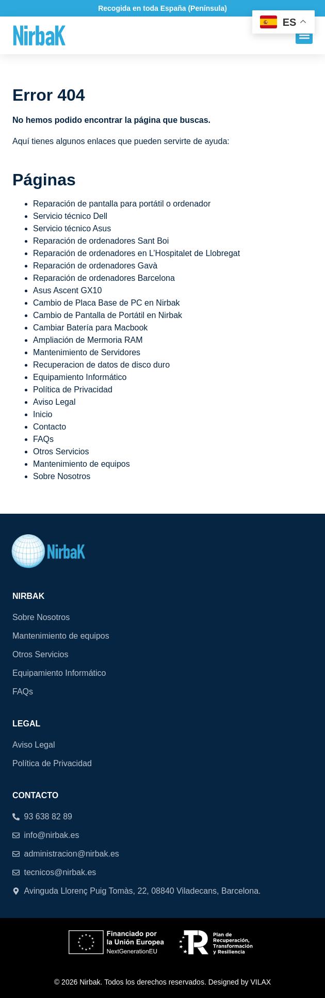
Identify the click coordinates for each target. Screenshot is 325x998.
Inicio (42, 414)
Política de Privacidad (72, 389)
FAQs (43, 439)
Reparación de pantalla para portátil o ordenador (121, 203)
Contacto (49, 426)
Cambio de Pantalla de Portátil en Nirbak (107, 315)
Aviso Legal (54, 402)
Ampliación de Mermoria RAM (88, 340)
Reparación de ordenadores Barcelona (104, 278)
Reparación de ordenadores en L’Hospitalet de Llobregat (136, 253)
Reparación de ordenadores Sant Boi (101, 240)
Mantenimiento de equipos (81, 464)
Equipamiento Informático (79, 377)
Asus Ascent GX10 (67, 290)
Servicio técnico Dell (70, 216)
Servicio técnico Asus (72, 228)
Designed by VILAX (239, 982)
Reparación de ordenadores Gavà (95, 265)
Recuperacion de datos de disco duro (101, 364)
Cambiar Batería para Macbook (90, 327)
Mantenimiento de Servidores (86, 352)
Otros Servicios (61, 451)
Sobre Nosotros (61, 476)
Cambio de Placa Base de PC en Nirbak (106, 302)
